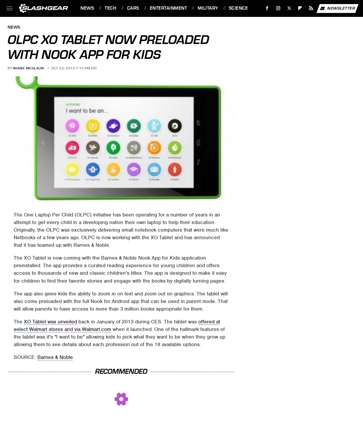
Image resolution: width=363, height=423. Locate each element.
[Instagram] (278, 8)
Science (238, 8)
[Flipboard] (300, 8)
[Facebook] (267, 8)
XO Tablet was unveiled (50, 321)
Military (208, 8)
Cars (133, 8)
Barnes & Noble (55, 357)
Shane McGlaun (28, 68)
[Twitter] (289, 8)
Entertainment (168, 8)
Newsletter (337, 8)
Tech (110, 8)
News (87, 8)
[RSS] (311, 8)
